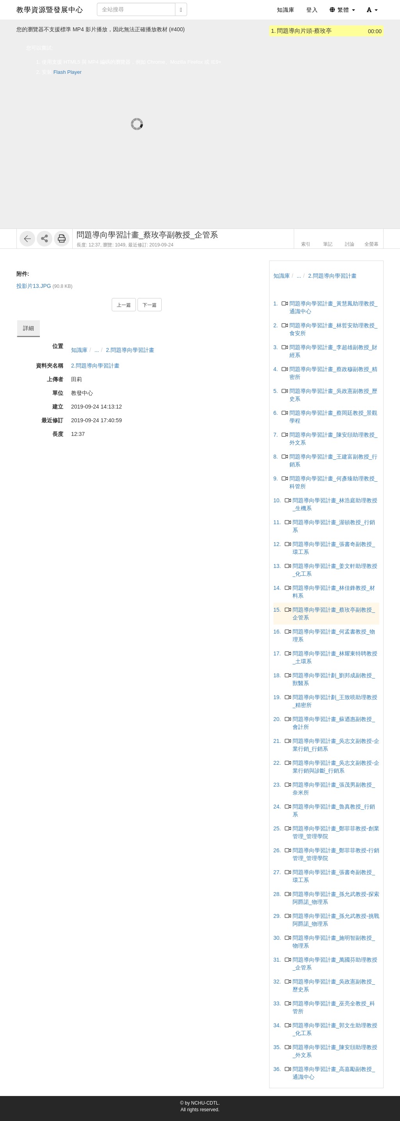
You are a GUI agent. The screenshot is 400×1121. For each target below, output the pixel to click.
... (97, 350)
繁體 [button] (342, 10)
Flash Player (68, 72)
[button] (372, 10)
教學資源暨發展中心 (49, 10)
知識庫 (79, 350)
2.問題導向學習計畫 (130, 350)
